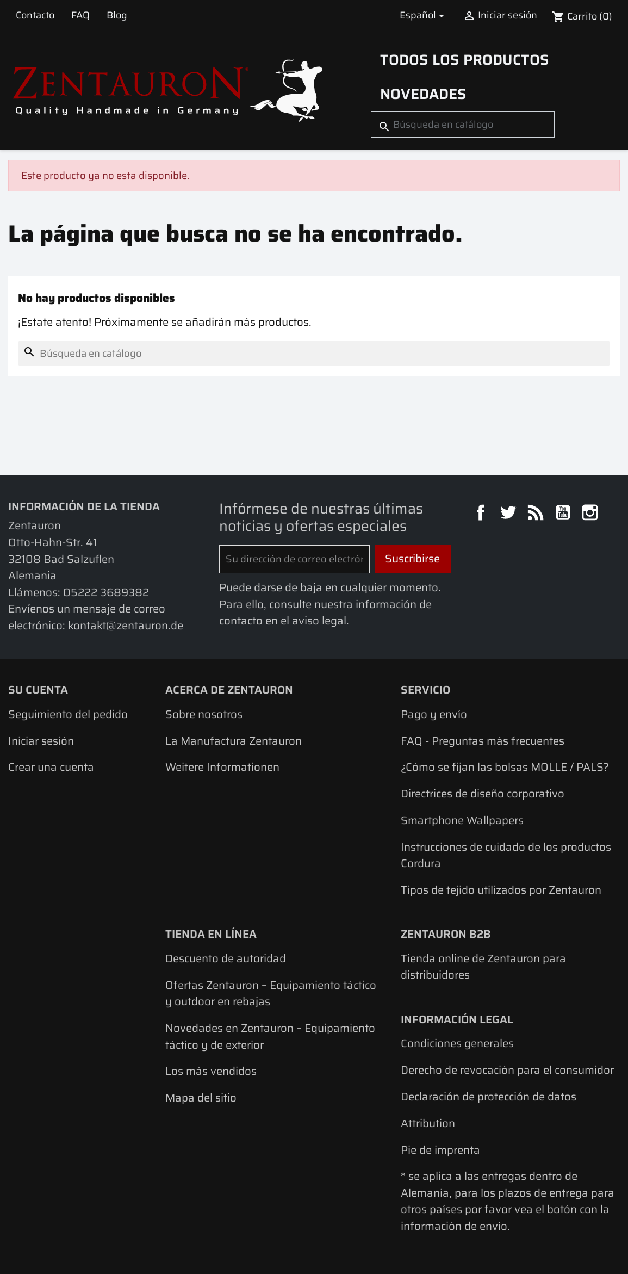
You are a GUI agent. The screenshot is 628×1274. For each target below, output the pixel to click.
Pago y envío (434, 714)
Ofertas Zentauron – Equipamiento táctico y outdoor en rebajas (270, 993)
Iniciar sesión (41, 741)
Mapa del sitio (201, 1097)
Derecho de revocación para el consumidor (507, 1070)
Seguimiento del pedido (68, 714)
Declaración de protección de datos (488, 1096)
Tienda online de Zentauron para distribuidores (483, 967)
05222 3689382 (106, 592)
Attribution (428, 1123)
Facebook (482, 514)
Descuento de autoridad (225, 958)
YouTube (564, 514)
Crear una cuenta (51, 767)
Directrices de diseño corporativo (482, 793)
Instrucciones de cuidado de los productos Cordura (506, 855)
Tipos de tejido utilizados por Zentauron (501, 890)
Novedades (423, 94)
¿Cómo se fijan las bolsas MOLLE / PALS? (505, 767)
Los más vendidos (211, 1071)
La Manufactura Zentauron (233, 741)
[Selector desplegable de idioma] (424, 15)
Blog (117, 15)
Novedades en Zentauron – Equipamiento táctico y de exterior (270, 1036)
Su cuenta (38, 689)
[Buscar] (463, 124)
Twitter (509, 514)
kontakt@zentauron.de (125, 625)
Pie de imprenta (440, 1150)
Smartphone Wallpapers (462, 820)
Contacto (35, 15)
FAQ (80, 15)
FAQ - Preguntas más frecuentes (482, 741)
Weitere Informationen (222, 767)
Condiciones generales (457, 1043)
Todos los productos (464, 59)
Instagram (591, 514)
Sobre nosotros (204, 714)
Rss (537, 514)
